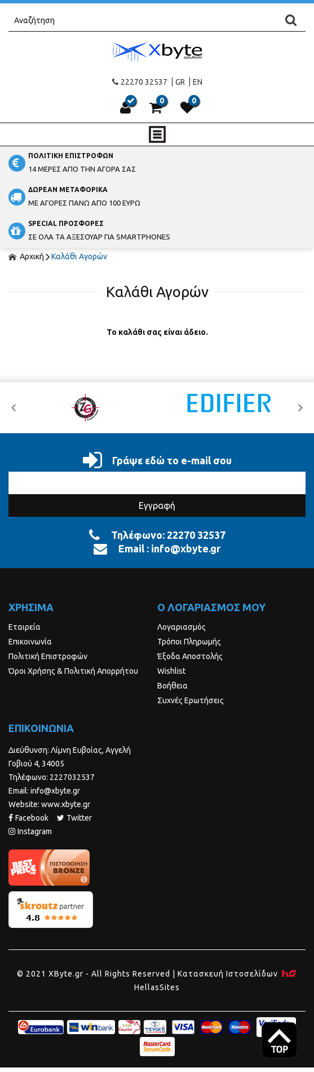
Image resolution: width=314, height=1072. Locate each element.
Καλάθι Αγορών (79, 256)
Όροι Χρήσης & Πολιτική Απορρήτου (73, 671)
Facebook (28, 817)
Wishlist (171, 671)
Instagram (30, 831)
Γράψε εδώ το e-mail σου (157, 460)
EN (197, 81)
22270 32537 (139, 81)
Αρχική (26, 256)
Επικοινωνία (30, 641)
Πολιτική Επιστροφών (47, 656)
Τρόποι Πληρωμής (189, 641)
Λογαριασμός (181, 626)
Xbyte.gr (156, 51)
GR (180, 81)
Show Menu (157, 134)
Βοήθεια (172, 685)
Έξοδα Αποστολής (190, 656)
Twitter (74, 817)
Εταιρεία (24, 626)
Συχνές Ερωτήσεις (190, 700)
